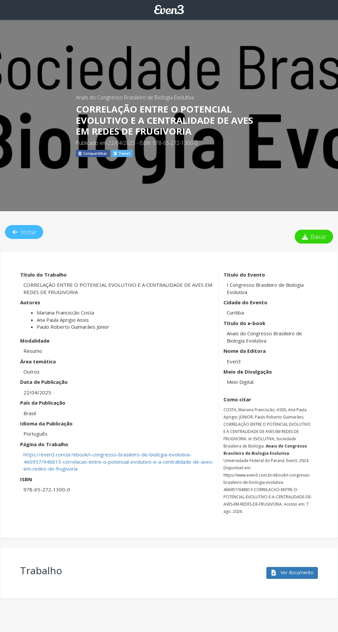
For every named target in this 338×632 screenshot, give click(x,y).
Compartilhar (93, 153)
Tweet (122, 153)
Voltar (24, 232)
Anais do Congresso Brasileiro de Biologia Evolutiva (135, 97)
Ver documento (292, 572)
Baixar (314, 237)
